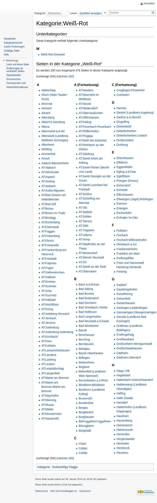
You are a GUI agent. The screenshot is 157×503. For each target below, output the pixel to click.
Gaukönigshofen (126, 289)
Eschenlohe (123, 212)
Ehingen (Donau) (127, 180)
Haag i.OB (123, 370)
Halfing (120, 393)
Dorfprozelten (125, 140)
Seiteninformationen (17, 87)
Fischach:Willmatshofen (131, 239)
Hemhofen (123, 434)
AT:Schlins (85, 194)
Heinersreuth (124, 429)
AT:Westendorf (88, 253)
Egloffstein (123, 176)
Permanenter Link (16, 83)
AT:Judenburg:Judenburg (57, 332)
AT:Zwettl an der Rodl (92, 266)
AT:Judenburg (50, 327)
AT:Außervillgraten (52, 190)
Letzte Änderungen (14, 46)
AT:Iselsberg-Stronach (55, 313)
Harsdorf (122, 402)
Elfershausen (124, 194)
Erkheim (121, 203)
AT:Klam (46, 341)
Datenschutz (41, 491)
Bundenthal (86, 403)
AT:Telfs (83, 225)
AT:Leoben (48, 364)
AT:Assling (47, 181)
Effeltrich (122, 162)
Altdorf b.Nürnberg (53, 122)
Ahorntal (46, 103)
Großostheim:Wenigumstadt (134, 343)
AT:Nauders (86, 90)
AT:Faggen (48, 231)
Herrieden (122, 443)
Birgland (84, 367)
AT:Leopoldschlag (52, 368)
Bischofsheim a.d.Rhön (93, 380)
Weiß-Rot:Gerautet (53, 54)
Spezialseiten (13, 75)
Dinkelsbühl (123, 126)
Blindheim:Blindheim (92, 385)
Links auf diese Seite (17, 64)
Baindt (83, 330)
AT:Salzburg (86, 154)
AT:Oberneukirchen (91, 113)
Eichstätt (122, 190)
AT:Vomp (84, 239)
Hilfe (6, 54)
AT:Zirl (83, 262)
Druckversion (13, 79)
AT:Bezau (47, 208)
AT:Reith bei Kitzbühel (92, 140)
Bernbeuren (86, 344)
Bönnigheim (86, 425)
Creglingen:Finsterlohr (130, 90)
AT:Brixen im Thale (53, 213)
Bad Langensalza (90, 316)
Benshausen (87, 334)
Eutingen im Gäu (127, 217)
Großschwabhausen (129, 348)
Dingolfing (122, 121)
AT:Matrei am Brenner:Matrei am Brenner (53, 387)
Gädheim (122, 353)
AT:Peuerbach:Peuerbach (95, 126)
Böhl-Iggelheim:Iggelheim (95, 421)
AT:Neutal (85, 103)
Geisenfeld (123, 298)
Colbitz (83, 448)
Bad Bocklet (86, 293)
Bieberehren (86, 362)
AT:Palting (85, 122)
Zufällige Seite (11, 50)
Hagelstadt (123, 375)
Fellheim (121, 230)
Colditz (83, 453)
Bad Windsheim (89, 325)
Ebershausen (124, 158)
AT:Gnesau (48, 281)
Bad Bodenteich (89, 298)
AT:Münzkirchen (51, 413)
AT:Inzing (47, 309)
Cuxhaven (122, 94)
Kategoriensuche (13, 42)
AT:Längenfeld (50, 373)
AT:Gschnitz (48, 295)
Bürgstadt (85, 430)
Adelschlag (48, 90)
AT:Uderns (85, 235)
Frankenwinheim (127, 249)
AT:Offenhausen (89, 117)
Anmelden (149, 3)
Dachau (121, 108)
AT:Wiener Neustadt (91, 257)
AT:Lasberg (48, 359)
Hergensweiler (125, 439)
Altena (45, 126)
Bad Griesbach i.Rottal (93, 307)
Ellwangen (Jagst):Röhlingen (134, 199)
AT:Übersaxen (87, 271)
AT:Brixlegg (48, 217)
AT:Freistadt (48, 258)
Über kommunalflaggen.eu (63, 491)
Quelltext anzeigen (91, 13)
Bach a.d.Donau (89, 284)
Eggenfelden (124, 167)
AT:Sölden (85, 216)
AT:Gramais (48, 286)
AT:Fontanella (50, 245)
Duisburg (122, 144)
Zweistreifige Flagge (65, 467)
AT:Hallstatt (48, 299)
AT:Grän (46, 290)
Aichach (46, 108)
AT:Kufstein (48, 345)
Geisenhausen (125, 303)
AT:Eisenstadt (50, 227)
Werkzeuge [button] (12, 60)
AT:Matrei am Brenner (55, 377)
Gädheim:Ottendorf (128, 357)
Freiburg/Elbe (125, 258)
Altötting (46, 149)
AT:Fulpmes (48, 263)
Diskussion (54, 13)
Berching (84, 339)
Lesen (73, 13)
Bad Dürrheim (87, 303)
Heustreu (122, 452)
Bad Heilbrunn (88, 312)
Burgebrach (86, 412)
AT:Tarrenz (85, 221)
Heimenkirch (124, 425)
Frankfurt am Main (128, 253)
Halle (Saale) (124, 398)
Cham (82, 443)
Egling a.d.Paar (126, 171)
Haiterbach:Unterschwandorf (134, 379)
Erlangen (122, 208)
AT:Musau (47, 404)
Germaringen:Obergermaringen (136, 312)
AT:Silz (83, 207)
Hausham (122, 416)
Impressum (85, 491)
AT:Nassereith (50, 418)
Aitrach (45, 113)
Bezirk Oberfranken (91, 353)
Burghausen (86, 416)
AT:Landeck (48, 354)
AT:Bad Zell (48, 204)
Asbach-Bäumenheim (55, 163)
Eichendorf (123, 185)
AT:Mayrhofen (50, 395)
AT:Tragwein (86, 230)
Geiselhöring (124, 293)
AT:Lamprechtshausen (55, 350)
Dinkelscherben (126, 131)
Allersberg (47, 117)
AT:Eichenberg (50, 222)
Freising (121, 271)
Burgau (83, 407)
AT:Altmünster (50, 172)
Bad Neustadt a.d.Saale (94, 321)
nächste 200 (65, 76)
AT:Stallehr (85, 212)
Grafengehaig (125, 334)
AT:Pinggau (86, 136)
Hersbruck (123, 448)
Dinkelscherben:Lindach (131, 135)
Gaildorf (121, 284)
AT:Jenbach (48, 318)
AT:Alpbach (48, 167)
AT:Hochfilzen (50, 304)
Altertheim (47, 144)
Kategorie (43, 467)
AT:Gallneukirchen (52, 272)
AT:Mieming (48, 400)
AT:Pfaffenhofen (89, 131)
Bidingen (84, 357)
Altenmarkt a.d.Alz (53, 131)
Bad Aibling (86, 289)
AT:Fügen (47, 268)
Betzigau (84, 348)
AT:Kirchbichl (49, 336)
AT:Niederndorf (88, 108)
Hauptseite (10, 38)
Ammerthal (48, 154)
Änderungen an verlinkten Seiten (15, 70)
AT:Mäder (47, 409)
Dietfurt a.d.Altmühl (128, 117)
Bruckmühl (85, 398)
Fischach (122, 235)
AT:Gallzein (48, 277)
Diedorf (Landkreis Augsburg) (135, 112)
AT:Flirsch (47, 240)
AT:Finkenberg (50, 236)
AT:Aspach (48, 176)
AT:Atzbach (48, 186)
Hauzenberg (124, 420)
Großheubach (125, 339)
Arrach (45, 158)
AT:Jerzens (48, 322)
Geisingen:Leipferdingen (132, 307)
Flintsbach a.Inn (126, 244)
